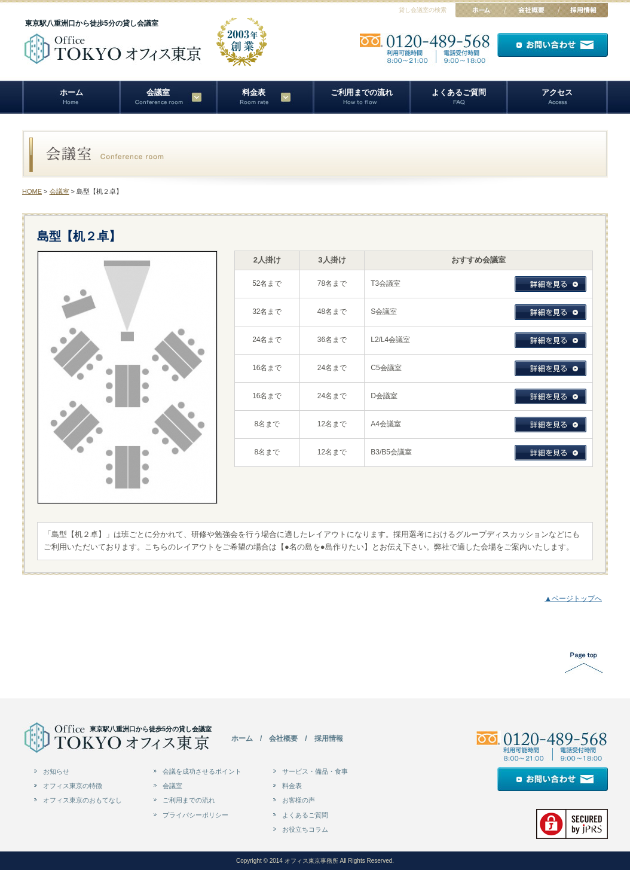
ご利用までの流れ (362, 92)
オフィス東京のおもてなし (82, 800)
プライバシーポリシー (195, 815)
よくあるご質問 (459, 92)
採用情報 (328, 738)
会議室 (59, 191)
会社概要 (283, 738)
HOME (32, 191)
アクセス (557, 92)
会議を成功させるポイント (202, 771)
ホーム (71, 92)
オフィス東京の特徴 (72, 785)
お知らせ (56, 771)
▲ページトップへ (573, 598)
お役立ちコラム (305, 829)
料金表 (253, 92)
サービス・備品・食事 (315, 771)
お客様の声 (298, 800)
